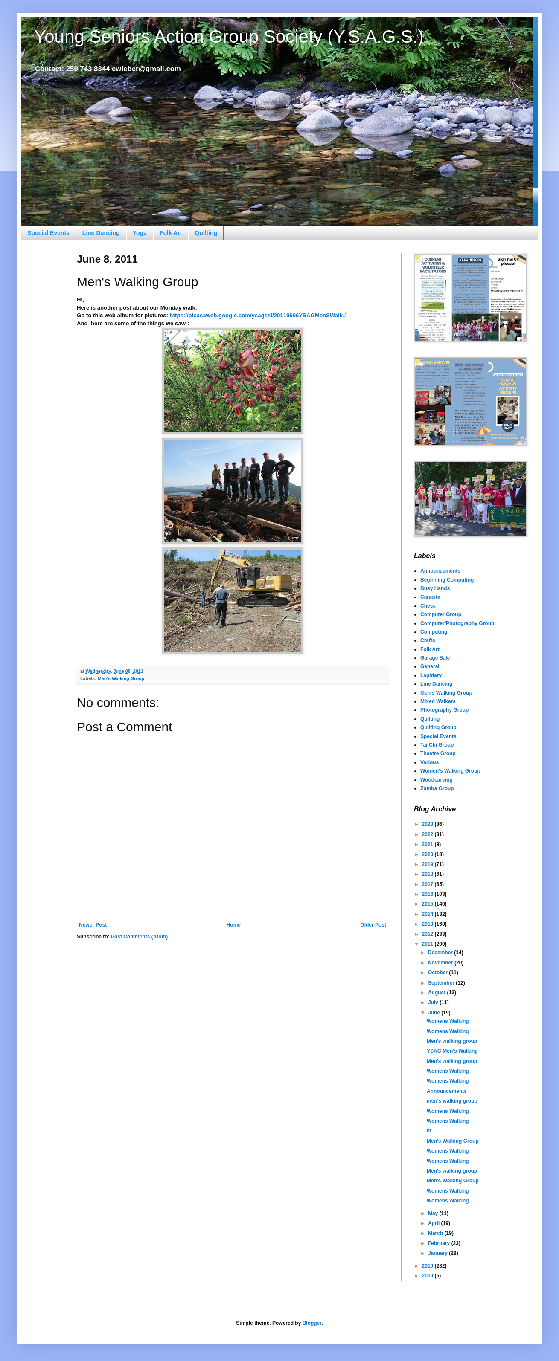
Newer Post (93, 925)
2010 (428, 1266)
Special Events (48, 232)
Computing (433, 632)
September (442, 983)
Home (234, 925)
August (437, 993)
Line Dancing (101, 232)
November (441, 963)
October (438, 973)
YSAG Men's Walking (452, 1051)
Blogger (312, 1323)
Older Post (373, 925)
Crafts (427, 640)
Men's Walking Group (121, 678)
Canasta (430, 597)
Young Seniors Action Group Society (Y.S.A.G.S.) (229, 36)
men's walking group (452, 1101)
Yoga (140, 232)
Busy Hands (435, 588)
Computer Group (440, 614)
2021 (428, 844)
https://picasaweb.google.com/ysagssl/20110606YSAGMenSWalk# (258, 315)
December (441, 953)
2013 (428, 924)
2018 (428, 874)
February (439, 1243)
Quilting (206, 232)
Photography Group (444, 710)
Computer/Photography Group (457, 623)
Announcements (440, 571)
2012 (428, 934)
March (436, 1233)
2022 (428, 834)
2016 (428, 894)
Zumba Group (437, 788)
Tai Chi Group (437, 745)
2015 (428, 904)
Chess (428, 606)
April (434, 1223)
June (434, 1013)
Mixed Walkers (438, 701)
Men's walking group (452, 1041)
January (438, 1253)
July (434, 1002)
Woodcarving (436, 780)
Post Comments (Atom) (139, 937)
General (430, 666)
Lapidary (431, 675)
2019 (428, 864)
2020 (428, 854)
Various (429, 762)
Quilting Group (438, 727)
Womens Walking (448, 1021)
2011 (428, 944)
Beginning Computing (447, 580)
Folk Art (171, 232)
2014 (428, 914)
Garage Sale (435, 658)
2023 (428, 824)
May (434, 1213)
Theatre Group (438, 753)
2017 (428, 884)
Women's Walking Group (450, 771)
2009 (428, 1276)
